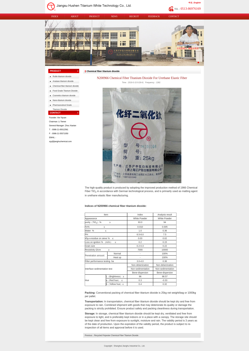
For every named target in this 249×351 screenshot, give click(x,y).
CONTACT (174, 16)
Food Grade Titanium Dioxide (65, 91)
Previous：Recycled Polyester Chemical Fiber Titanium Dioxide (111, 335)
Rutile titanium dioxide (62, 76)
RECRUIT (134, 16)
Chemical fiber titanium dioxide (66, 86)
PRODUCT (94, 16)
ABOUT (74, 16)
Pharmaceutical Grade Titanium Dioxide (62, 107)
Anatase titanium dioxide (63, 81)
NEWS (114, 16)
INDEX (54, 16)
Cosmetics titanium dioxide (64, 95)
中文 (190, 3)
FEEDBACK (154, 16)
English (197, 3)
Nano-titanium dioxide (62, 100)
